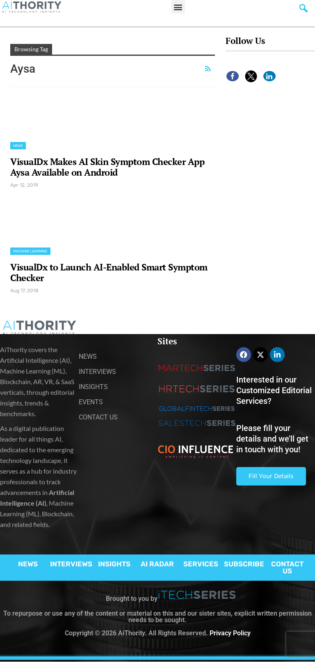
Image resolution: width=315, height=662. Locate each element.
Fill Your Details (271, 476)
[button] (178, 7)
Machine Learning (30, 251)
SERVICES (200, 564)
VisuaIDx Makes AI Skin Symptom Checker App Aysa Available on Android (107, 167)
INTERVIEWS (71, 564)
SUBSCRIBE (244, 564)
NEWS (28, 564)
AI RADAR (157, 564)
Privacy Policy (230, 633)
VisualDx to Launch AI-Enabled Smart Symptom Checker (109, 272)
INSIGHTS (114, 564)
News (18, 146)
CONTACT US (287, 567)
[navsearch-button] (303, 10)
